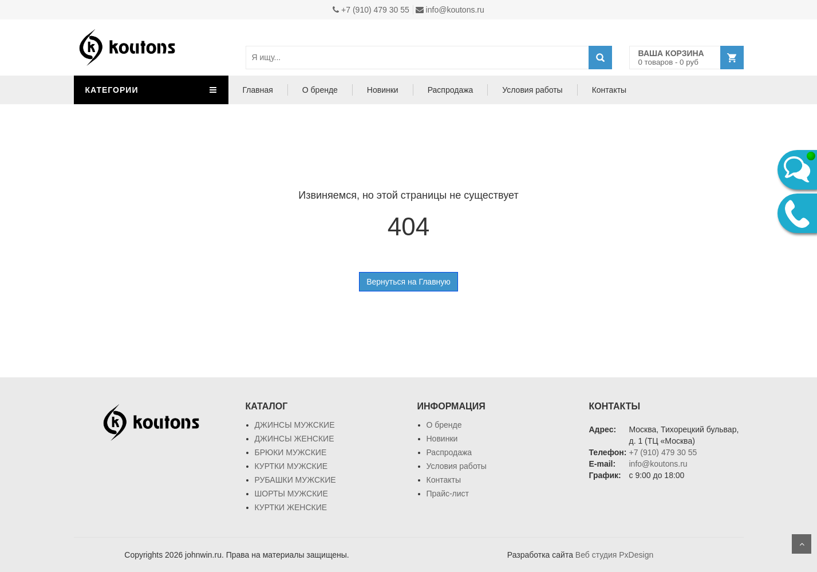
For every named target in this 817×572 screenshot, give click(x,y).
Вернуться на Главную (408, 281)
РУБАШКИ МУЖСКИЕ (295, 479)
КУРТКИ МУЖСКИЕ (291, 466)
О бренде (320, 89)
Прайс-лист (448, 493)
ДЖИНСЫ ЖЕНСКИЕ (294, 438)
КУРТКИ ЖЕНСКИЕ (291, 507)
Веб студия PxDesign (614, 554)
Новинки (382, 89)
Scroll (801, 544)
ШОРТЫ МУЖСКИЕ (291, 493)
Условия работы (532, 89)
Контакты (609, 89)
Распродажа (450, 89)
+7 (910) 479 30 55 (371, 9)
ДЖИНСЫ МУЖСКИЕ (295, 424)
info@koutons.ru (450, 9)
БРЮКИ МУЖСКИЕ (291, 452)
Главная (258, 89)
